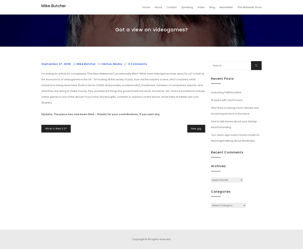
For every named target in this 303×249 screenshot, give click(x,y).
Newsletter (226, 7)
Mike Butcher (53, 6)
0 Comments (137, 64)
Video (201, 7)
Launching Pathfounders (226, 92)
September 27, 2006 (56, 64)
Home (146, 7)
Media (117, 64)
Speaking (187, 7)
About (158, 7)
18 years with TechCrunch (227, 100)
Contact (172, 7)
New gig (196, 128)
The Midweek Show (249, 7)
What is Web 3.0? (56, 128)
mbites (106, 64)
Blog (212, 7)
